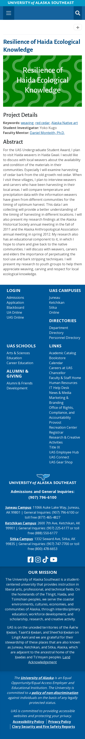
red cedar (42, 123)
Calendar (56, 363)
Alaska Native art (64, 123)
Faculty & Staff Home (65, 377)
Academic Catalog (62, 353)
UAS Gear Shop (61, 462)
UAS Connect (59, 457)
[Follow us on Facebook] (30, 559)
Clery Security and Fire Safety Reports (43, 726)
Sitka (53, 307)
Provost (55, 422)
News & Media (60, 392)
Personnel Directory (64, 337)
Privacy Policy (59, 721)
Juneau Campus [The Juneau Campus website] (18, 507)
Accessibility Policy (28, 721)
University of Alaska (37, 678)
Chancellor (57, 373)
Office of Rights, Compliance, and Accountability (61, 412)
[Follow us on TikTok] (45, 559)
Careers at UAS (60, 368)
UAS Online (15, 317)
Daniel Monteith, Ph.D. (47, 132)
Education (14, 358)
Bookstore (57, 358)
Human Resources (63, 382)
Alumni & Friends (20, 383)
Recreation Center (63, 427)
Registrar (56, 432)
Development (17, 388)
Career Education (20, 363)
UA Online (14, 312)
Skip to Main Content (19, 4)
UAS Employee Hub (64, 452)
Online (54, 312)
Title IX (54, 447)
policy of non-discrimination (55, 692)
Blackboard (15, 307)
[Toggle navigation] (8, 13)
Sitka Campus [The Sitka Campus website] (21, 539)
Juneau (54, 297)
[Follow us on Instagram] (38, 559)
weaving (27, 123)
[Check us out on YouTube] (53, 559)
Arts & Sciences (18, 353)
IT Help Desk (59, 387)
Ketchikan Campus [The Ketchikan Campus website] (20, 523)
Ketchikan (56, 302)
